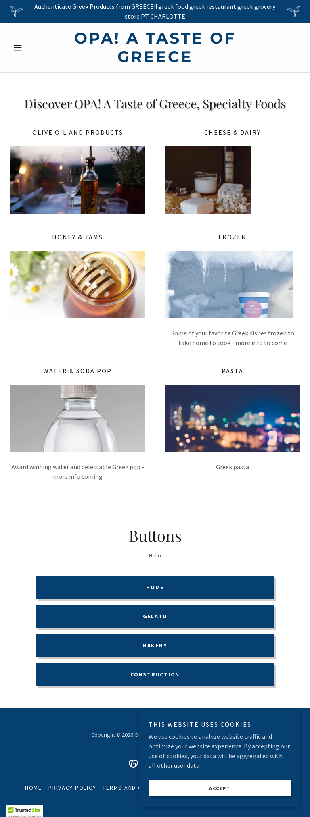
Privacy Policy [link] (72, 787)
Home (155, 587)
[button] (31, 47)
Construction (155, 674)
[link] (155, 60)
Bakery (155, 645)
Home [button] (33, 787)
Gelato (155, 616)
